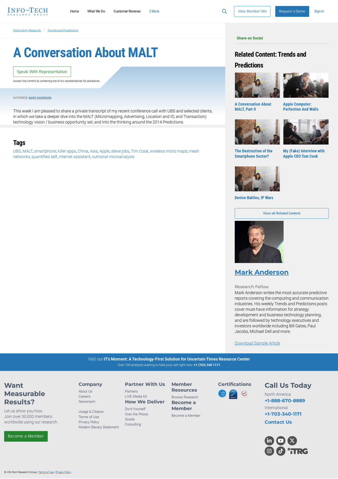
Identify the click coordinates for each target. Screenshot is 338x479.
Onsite (130, 419)
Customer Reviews (127, 11)
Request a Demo (292, 11)
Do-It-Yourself (135, 409)
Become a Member (26, 436)
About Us (85, 392)
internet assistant (74, 156)
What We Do (96, 11)
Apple (104, 151)
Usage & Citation (91, 412)
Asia (94, 151)
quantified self (44, 156)
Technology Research (27, 30)
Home (74, 11)
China (83, 151)
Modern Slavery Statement (99, 427)
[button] (321, 11)
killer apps (67, 151)
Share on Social (282, 38)
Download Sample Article (257, 343)
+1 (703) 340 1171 (207, 365)
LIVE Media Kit (136, 397)
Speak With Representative (43, 71)
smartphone (45, 151)
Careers (85, 397)
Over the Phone (136, 414)
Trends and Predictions (62, 30)
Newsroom (87, 402)
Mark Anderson (40, 98)
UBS (17, 151)
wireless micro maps (168, 151)
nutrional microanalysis (113, 156)
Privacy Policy (89, 422)
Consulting (133, 425)
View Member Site (252, 11)
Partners (131, 392)
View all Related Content (281, 213)
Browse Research (185, 398)
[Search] (223, 11)
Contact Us (278, 422)
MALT (28, 151)
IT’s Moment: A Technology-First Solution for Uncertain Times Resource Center (177, 359)
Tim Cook (139, 151)
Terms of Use (89, 417)
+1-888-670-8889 (285, 401)
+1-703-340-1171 (283, 414)
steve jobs (120, 151)
